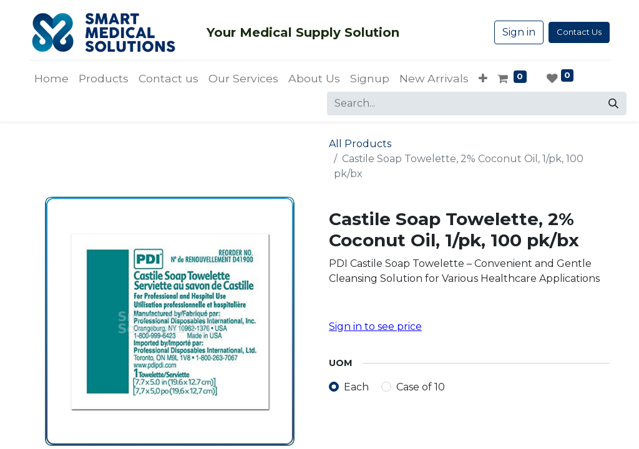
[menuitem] (51, 78)
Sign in (518, 32)
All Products (360, 144)
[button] (483, 78)
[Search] (613, 103)
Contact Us (579, 32)
